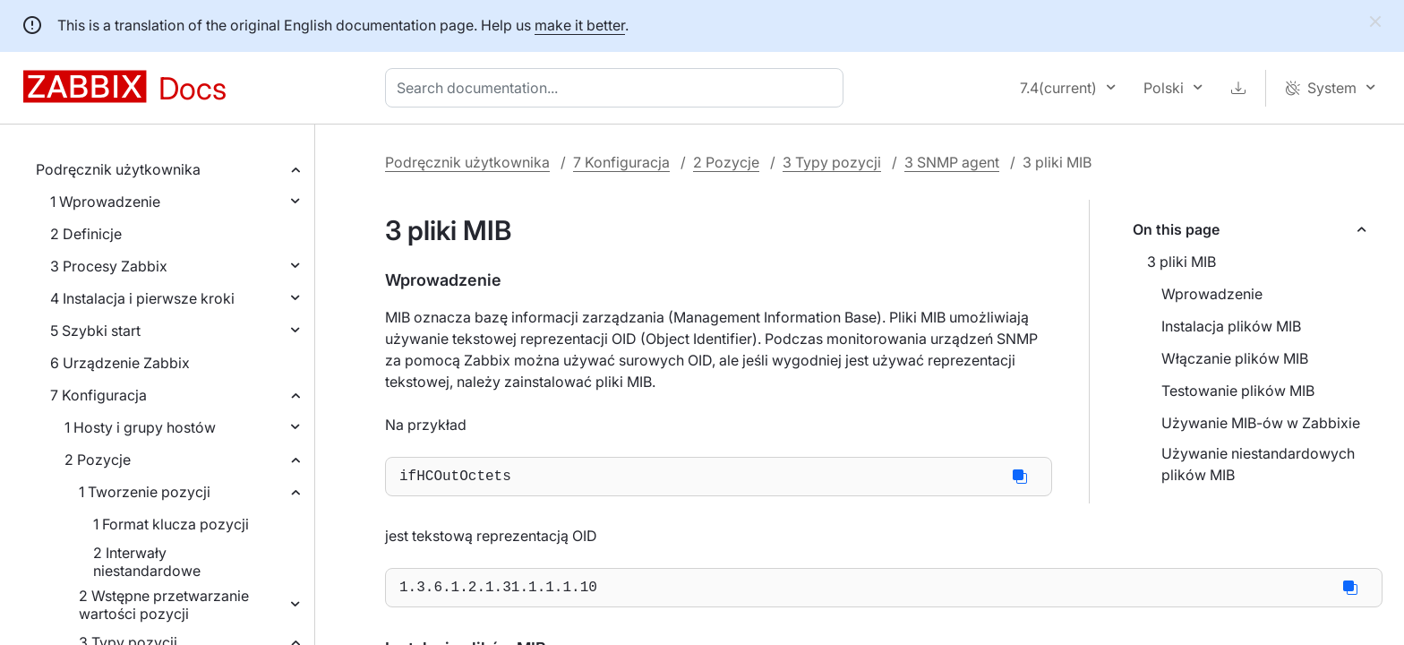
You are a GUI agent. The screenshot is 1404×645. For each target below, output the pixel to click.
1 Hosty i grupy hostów (140, 427)
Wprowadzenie (1212, 294)
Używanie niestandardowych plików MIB (1258, 464)
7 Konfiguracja (98, 395)
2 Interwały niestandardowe (147, 562)
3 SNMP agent (951, 162)
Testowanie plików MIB (1237, 391)
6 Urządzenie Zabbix (120, 363)
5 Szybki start (95, 331)
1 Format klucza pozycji (171, 524)
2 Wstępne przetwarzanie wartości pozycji (164, 605)
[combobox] (618, 88)
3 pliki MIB (1181, 262)
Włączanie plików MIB (1234, 358)
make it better (580, 25)
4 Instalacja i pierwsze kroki (142, 298)
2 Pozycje (97, 460)
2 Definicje (86, 234)
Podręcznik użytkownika (118, 169)
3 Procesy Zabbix (108, 266)
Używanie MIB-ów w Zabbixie (1260, 423)
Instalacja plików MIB (1231, 326)
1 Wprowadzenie (105, 202)
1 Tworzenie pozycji (144, 492)
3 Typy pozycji (832, 162)
